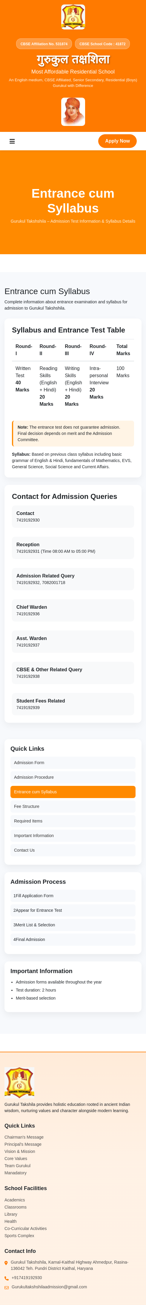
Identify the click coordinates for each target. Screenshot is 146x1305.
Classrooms (15, 1207)
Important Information (34, 835)
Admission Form (29, 762)
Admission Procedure (34, 777)
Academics (14, 1200)
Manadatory (15, 1172)
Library (10, 1214)
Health (10, 1221)
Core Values (15, 1158)
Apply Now (117, 140)
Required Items (28, 821)
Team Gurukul (17, 1165)
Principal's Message (23, 1144)
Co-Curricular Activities (25, 1228)
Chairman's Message (24, 1137)
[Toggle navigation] (12, 141)
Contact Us (24, 850)
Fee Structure (26, 806)
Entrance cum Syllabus (35, 791)
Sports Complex (19, 1235)
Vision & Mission (19, 1151)
